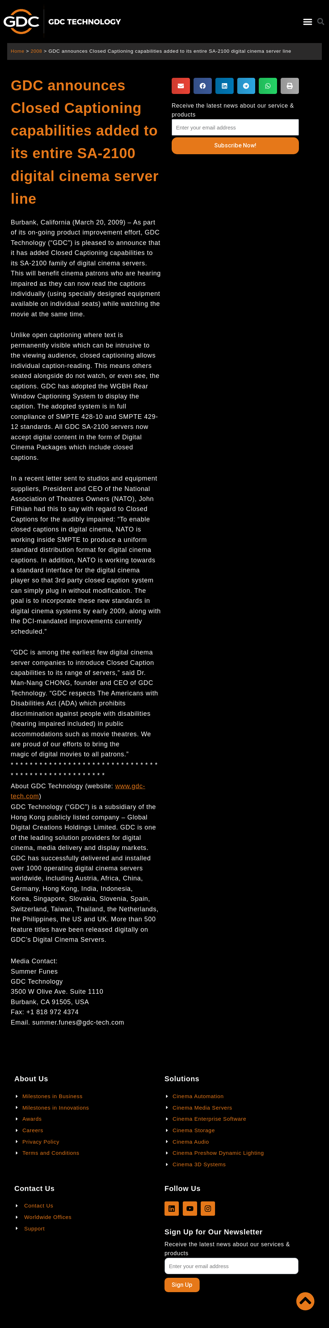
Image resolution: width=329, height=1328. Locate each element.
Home (18, 51)
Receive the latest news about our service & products (233, 110)
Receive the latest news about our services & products (227, 1248)
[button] (308, 21)
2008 (37, 51)
